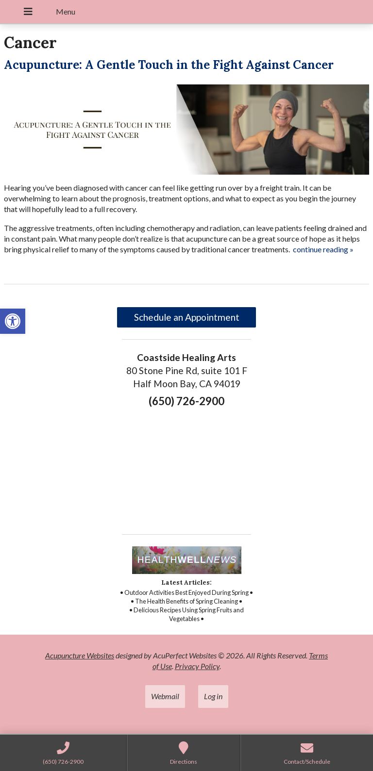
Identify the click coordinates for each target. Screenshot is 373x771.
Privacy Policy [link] (197, 666)
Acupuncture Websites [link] (79, 655)
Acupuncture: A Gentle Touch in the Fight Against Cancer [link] (169, 64)
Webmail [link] (165, 696)
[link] (12, 321)
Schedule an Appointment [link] (186, 317)
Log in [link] (213, 696)
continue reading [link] (323, 249)
